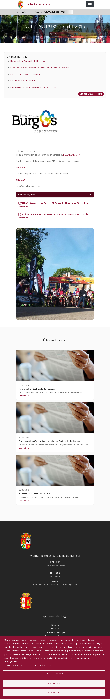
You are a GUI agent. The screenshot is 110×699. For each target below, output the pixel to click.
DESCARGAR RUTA (71, 154)
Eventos (55, 628)
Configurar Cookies (54, 673)
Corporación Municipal (55, 632)
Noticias (35, 12)
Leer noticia (24, 395)
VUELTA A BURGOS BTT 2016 (23, 80)
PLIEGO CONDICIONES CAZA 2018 (25, 74)
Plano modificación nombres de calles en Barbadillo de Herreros (39, 67)
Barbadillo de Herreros (38, 4)
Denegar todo (54, 683)
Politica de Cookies (43, 665)
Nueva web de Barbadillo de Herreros (27, 61)
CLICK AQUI (21, 167)
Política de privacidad (14, 665)
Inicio (23, 12)
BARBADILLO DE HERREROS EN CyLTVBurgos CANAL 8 (34, 87)
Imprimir (29, 665)
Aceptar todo (54, 692)
